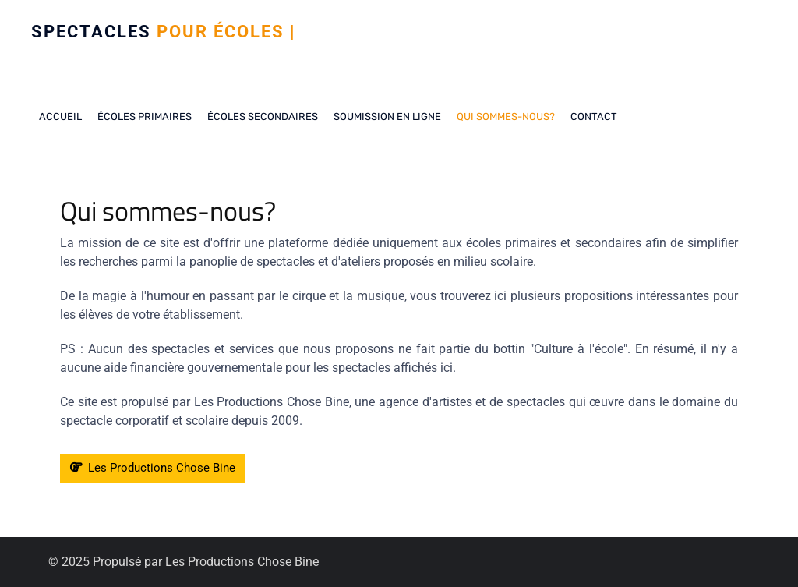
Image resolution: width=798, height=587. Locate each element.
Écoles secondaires (262, 116)
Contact (593, 116)
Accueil (60, 116)
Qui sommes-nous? (506, 116)
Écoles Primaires (144, 116)
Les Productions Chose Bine (152, 468)
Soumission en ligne (387, 116)
